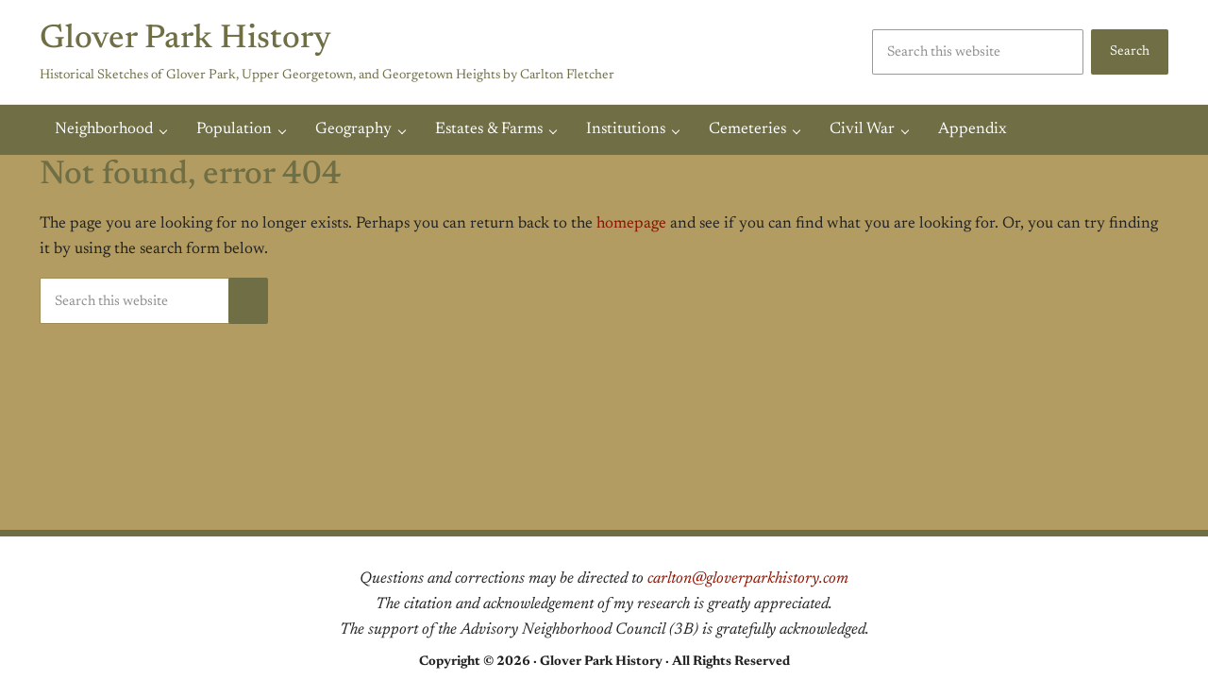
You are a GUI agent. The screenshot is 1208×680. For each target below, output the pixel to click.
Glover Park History (185, 39)
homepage (631, 223)
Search (1129, 51)
